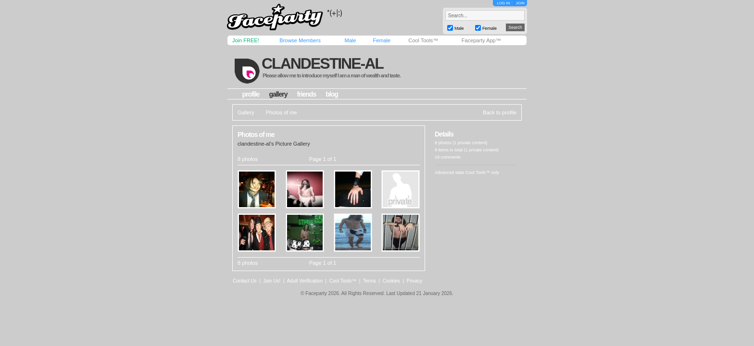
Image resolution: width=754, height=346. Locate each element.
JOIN (520, 3)
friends (306, 94)
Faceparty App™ (481, 40)
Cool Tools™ (423, 40)
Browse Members (300, 40)
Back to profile (499, 112)
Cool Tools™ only (482, 172)
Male (350, 40)
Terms (369, 281)
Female (381, 40)
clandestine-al (322, 63)
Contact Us (244, 281)
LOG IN (503, 3)
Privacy (415, 281)
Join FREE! (245, 40)
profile (251, 94)
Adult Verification (305, 281)
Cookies (391, 281)
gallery (278, 94)
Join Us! (271, 281)
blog (332, 94)
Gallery (246, 112)
